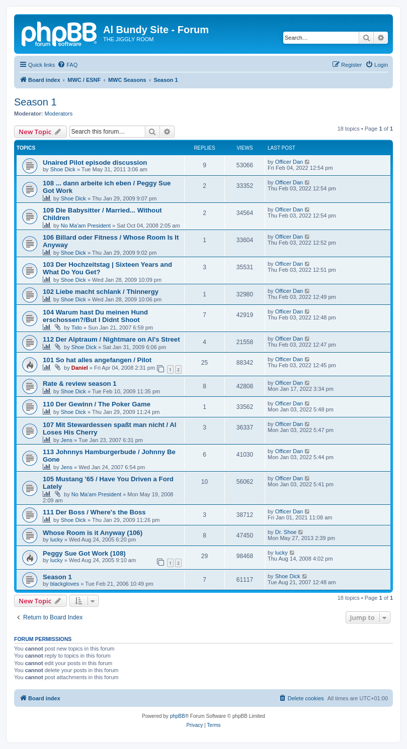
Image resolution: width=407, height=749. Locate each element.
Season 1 (35, 102)
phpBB (177, 716)
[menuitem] (67, 65)
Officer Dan (289, 162)
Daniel (79, 368)
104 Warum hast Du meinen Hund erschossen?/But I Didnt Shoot (95, 316)
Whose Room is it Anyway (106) (92, 533)
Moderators (59, 114)
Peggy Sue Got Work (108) (84, 553)
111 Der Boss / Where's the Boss (94, 512)
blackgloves (64, 584)
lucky (56, 540)
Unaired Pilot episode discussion (95, 162)
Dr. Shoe (286, 532)
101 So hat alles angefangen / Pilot (97, 360)
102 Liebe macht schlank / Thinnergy (100, 291)
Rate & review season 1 (80, 383)
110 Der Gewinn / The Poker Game (96, 404)
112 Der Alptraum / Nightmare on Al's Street (111, 339)
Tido (76, 328)
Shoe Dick (62, 169)
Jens (66, 440)
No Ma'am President (86, 226)
